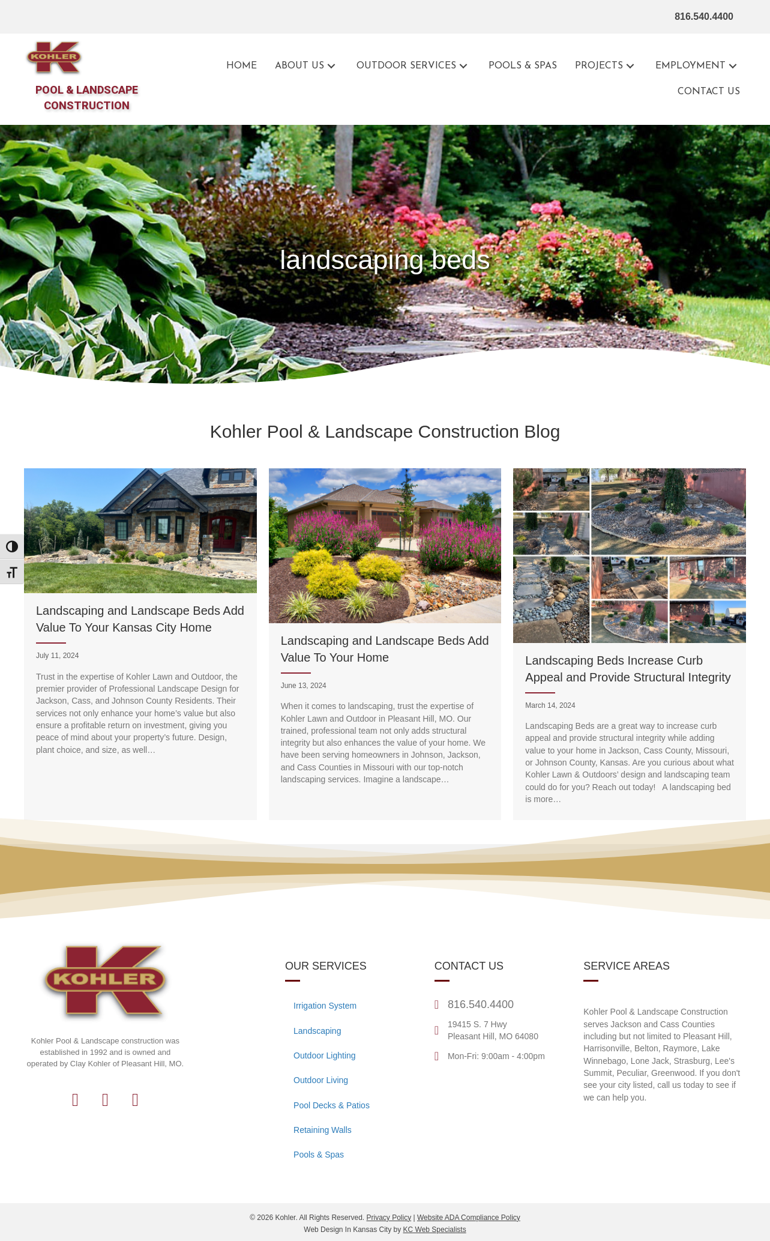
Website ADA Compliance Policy (468, 1217)
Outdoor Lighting (324, 1055)
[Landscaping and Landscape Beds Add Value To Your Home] (385, 644)
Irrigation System (324, 1005)
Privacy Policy (388, 1217)
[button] (331, 66)
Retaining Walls (322, 1130)
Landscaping (317, 1031)
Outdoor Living (320, 1080)
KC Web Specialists (434, 1229)
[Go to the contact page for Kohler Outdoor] (709, 92)
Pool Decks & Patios (331, 1105)
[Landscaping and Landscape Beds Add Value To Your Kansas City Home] (140, 644)
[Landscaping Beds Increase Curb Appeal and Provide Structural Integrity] (629, 644)
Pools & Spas (318, 1154)
